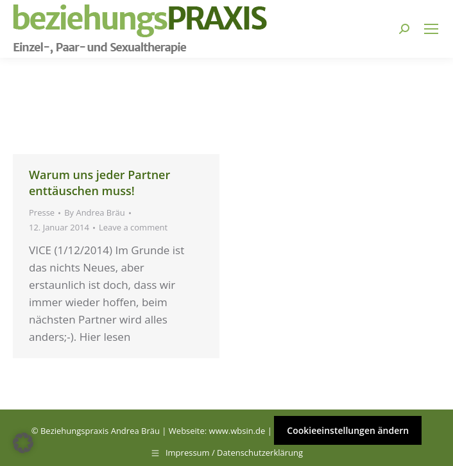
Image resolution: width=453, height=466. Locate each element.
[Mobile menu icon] (431, 29)
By (94, 212)
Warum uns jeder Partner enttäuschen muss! (99, 182)
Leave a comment (133, 227)
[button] (23, 443)
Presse (42, 212)
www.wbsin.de (237, 430)
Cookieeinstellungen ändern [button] (348, 430)
